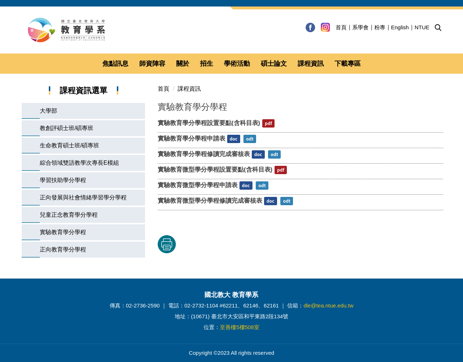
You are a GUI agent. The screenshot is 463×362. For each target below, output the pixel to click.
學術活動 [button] (237, 63)
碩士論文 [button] (274, 63)
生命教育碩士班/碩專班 (69, 145)
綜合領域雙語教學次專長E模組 (79, 163)
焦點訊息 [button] (115, 63)
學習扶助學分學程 (63, 180)
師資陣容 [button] (152, 63)
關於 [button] (182, 63)
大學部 (48, 111)
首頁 (341, 27)
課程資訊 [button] (311, 63)
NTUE (422, 27)
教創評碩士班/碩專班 (66, 128)
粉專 (379, 27)
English (400, 27)
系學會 (360, 27)
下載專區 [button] (348, 63)
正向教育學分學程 (63, 249)
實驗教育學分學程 (63, 232)
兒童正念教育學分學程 (69, 215)
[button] (438, 28)
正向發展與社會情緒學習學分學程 (83, 197)
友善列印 (233, 244)
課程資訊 (189, 89)
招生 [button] (206, 63)
